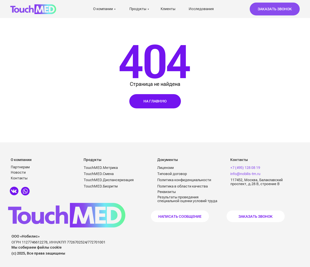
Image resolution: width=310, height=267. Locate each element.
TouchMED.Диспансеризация (109, 180)
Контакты (19, 178)
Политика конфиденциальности (184, 180)
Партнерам (20, 167)
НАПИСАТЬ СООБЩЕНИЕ (179, 216)
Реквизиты (166, 192)
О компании (103, 9)
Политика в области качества (182, 186)
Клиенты (168, 9)
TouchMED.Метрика (101, 168)
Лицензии (165, 168)
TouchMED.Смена (99, 174)
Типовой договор (172, 174)
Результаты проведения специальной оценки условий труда (187, 199)
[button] (275, 9)
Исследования (201, 9)
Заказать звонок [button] (255, 216)
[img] (14, 191)
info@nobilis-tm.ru (245, 174)
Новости (18, 172)
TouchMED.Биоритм (101, 186)
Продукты (137, 9)
